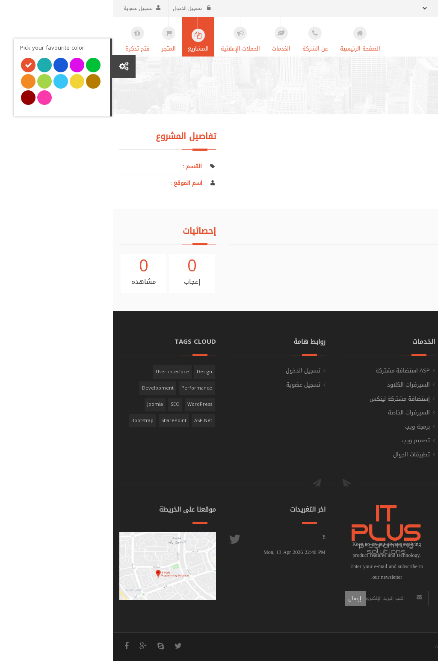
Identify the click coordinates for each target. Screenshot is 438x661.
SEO (62, 404)
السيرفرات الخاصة (296, 412)
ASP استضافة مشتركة (290, 370)
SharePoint (61, 420)
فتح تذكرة (414, 412)
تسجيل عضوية (29, 8)
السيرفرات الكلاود (295, 384)
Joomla (42, 404)
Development (45, 388)
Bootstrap (29, 420)
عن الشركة (413, 384)
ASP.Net (90, 420)
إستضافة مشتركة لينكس (287, 398)
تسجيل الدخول (79, 8)
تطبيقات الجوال (298, 454)
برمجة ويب (304, 426)
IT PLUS (405, 646)
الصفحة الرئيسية (381, 107)
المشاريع (415, 398)
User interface (59, 371)
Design (91, 371)
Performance (83, 388)
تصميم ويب (303, 440)
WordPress (86, 404)
